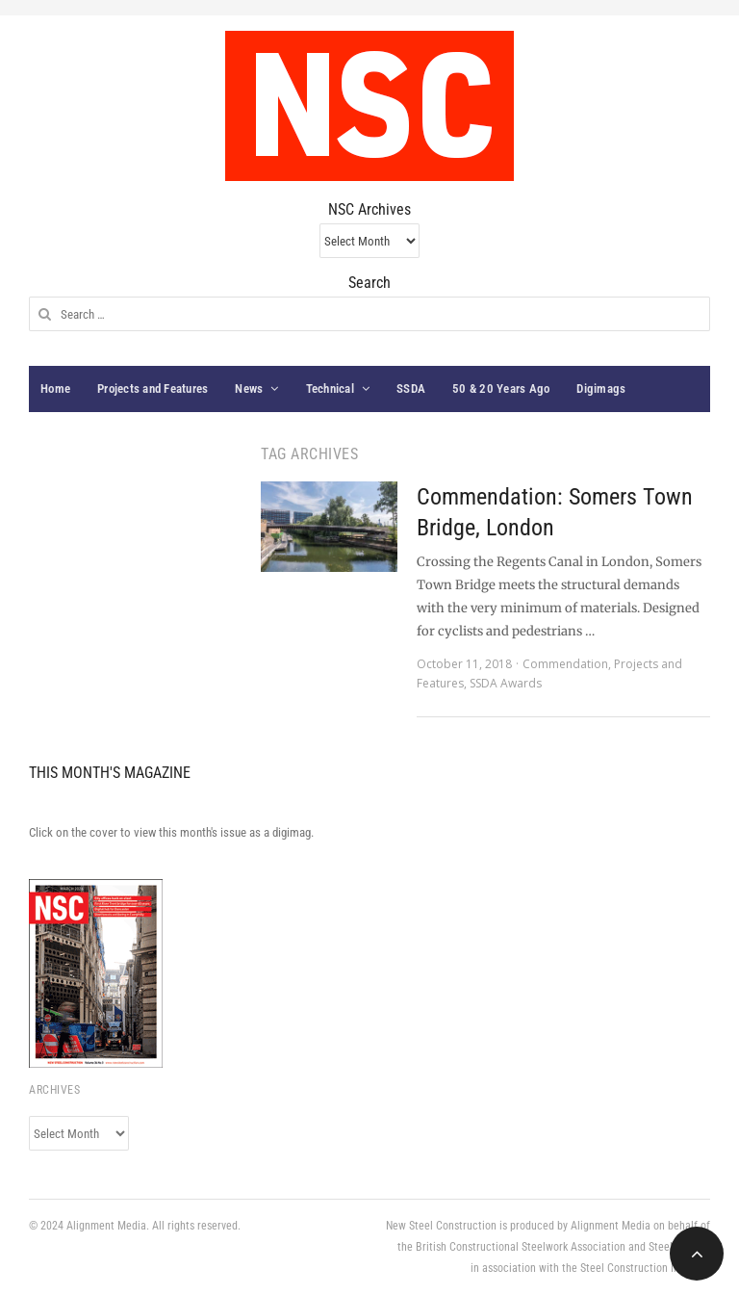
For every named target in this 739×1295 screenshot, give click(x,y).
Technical (330, 388)
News (249, 388)
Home (55, 388)
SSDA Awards (506, 683)
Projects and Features (152, 388)
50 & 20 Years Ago (500, 388)
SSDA (410, 388)
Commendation (565, 664)
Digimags (600, 388)
